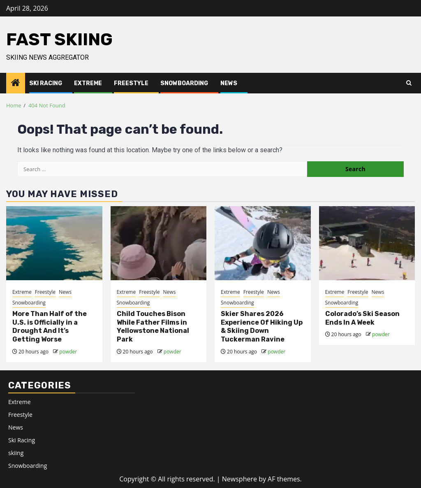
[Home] (15, 83)
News (228, 83)
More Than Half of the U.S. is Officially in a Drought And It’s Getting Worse (49, 326)
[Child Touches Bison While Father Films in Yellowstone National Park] (159, 243)
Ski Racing (45, 83)
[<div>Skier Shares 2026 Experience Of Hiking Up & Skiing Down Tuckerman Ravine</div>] (263, 243)
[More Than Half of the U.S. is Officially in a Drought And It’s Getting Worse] (54, 243)
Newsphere (239, 478)
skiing (15, 453)
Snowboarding (184, 83)
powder (68, 351)
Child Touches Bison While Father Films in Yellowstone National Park (153, 326)
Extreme (88, 83)
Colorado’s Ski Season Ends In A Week (362, 318)
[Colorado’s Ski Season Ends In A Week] (367, 243)
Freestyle (131, 83)
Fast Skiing (59, 39)
